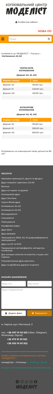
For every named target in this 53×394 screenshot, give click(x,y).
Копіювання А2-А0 (11, 210)
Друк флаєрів (8, 233)
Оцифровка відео (10, 226)
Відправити (39, 313)
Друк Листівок (8, 198)
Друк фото (6, 229)
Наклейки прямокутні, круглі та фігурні (22, 178)
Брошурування (9, 214)
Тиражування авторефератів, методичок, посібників (23, 249)
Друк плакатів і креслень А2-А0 (17, 182)
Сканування (7, 218)
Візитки (5, 186)
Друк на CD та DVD (11, 244)
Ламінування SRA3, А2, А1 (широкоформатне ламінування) (24, 238)
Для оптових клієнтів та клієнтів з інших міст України (24, 255)
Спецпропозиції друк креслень (17, 261)
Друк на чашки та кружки (14, 190)
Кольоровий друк (10, 194)
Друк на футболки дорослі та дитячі (20, 265)
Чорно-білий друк (10, 202)
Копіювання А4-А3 (11, 206)
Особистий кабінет (26, 22)
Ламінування (8, 222)
